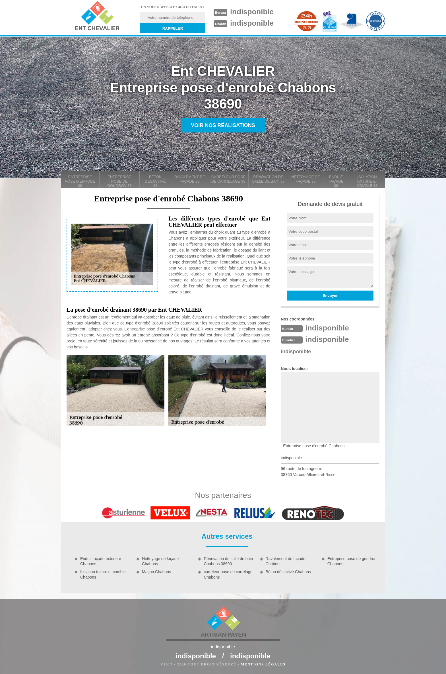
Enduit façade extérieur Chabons (100, 561)
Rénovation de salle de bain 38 (268, 179)
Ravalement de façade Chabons (285, 561)
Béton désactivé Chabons (288, 571)
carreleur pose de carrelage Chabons (228, 574)
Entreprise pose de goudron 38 (119, 181)
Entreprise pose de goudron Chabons (352, 561)
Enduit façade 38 (336, 181)
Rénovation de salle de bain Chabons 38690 (228, 561)
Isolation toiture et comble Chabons (103, 574)
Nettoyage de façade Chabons (160, 561)
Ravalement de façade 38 (189, 179)
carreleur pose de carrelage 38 (228, 179)
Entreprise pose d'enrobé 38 (80, 181)
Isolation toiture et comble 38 (367, 181)
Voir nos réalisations (223, 125)
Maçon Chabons (156, 571)
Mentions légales (263, 664)
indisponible (252, 11)
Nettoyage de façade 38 (305, 179)
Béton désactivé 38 (155, 181)
